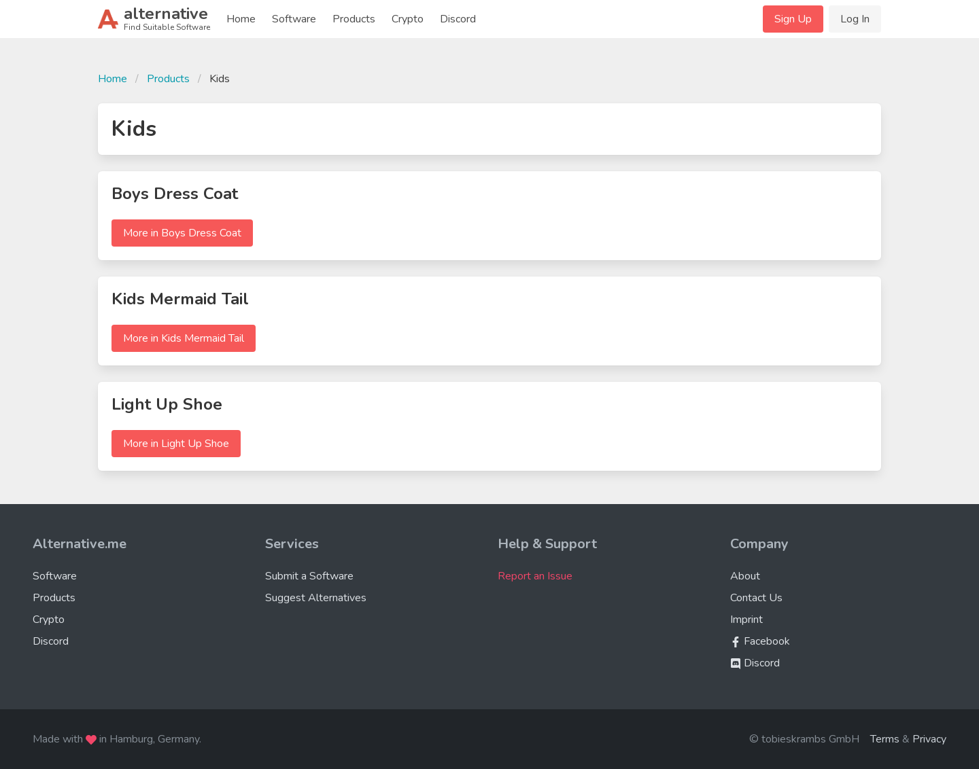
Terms (884, 739)
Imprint (746, 619)
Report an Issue (535, 576)
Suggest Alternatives (315, 597)
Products (353, 19)
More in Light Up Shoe (176, 443)
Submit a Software (309, 576)
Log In (855, 19)
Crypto (408, 19)
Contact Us (756, 597)
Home (241, 19)
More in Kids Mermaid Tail (183, 338)
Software (294, 19)
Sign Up (793, 19)
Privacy (929, 739)
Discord (458, 19)
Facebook (760, 641)
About (745, 576)
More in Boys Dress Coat (182, 233)
